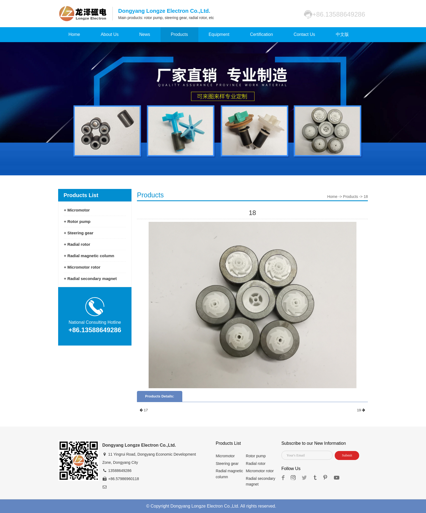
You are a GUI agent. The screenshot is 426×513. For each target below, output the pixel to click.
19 (361, 410)
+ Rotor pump (77, 221)
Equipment (219, 34)
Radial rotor (255, 463)
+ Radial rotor (77, 244)
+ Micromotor (77, 210)
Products (179, 34)
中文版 (342, 34)
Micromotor (225, 456)
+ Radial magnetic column (89, 255)
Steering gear (227, 463)
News (144, 34)
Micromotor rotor (260, 471)
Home (74, 34)
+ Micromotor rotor (82, 267)
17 (144, 410)
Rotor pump (256, 456)
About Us (110, 34)
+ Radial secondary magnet (90, 278)
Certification (261, 34)
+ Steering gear (78, 233)
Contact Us (304, 34)
